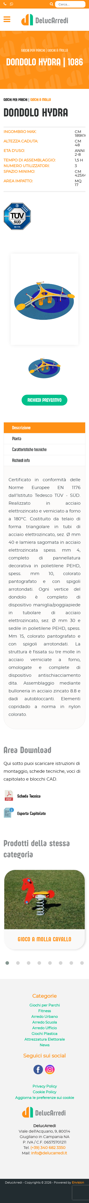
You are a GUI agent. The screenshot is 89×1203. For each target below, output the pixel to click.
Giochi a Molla (40, 99)
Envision (78, 1182)
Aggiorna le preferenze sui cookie (44, 1098)
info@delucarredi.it (49, 1153)
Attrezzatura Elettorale (44, 1039)
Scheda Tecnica (22, 796)
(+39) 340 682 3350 (48, 1148)
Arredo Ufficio (44, 1028)
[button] (7, 963)
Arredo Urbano (44, 1017)
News (44, 1045)
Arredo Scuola (44, 1022)
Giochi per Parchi (15, 99)
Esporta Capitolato (25, 813)
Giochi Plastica (44, 1034)
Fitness (44, 1011)
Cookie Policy (44, 1092)
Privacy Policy (45, 1086)
